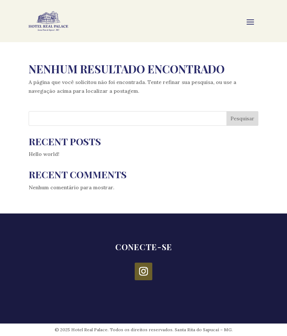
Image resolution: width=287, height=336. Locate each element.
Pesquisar (242, 118)
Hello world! (44, 154)
